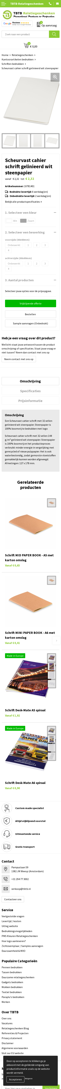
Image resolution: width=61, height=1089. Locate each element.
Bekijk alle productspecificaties (23, 201)
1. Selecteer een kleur (21, 212)
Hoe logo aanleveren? (14, 941)
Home (5, 55)
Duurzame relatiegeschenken (18, 977)
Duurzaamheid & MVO (13, 950)
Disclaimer (8, 1043)
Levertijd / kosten (11, 921)
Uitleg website (10, 926)
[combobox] (25, 34)
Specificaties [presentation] (30, 391)
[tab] (30, 381)
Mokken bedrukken (12, 987)
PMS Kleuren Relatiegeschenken (20, 936)
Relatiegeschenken (22, 55)
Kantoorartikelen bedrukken (18, 59)
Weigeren (29, 1078)
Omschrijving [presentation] (30, 381)
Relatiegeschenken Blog (15, 1028)
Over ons (6, 1018)
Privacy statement (12, 1038)
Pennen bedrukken (12, 967)
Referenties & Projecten (15, 1033)
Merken (6, 1002)
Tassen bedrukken (12, 972)
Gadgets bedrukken (12, 982)
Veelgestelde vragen (13, 916)
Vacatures (7, 1023)
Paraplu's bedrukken (13, 997)
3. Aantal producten (19, 280)
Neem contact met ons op (18, 359)
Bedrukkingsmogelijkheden (17, 931)
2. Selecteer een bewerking (25, 232)
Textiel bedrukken (12, 992)
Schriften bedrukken (13, 63)
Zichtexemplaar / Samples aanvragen (22, 946)
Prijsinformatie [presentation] (30, 400)
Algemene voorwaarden (15, 1048)
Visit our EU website (13, 1053)
